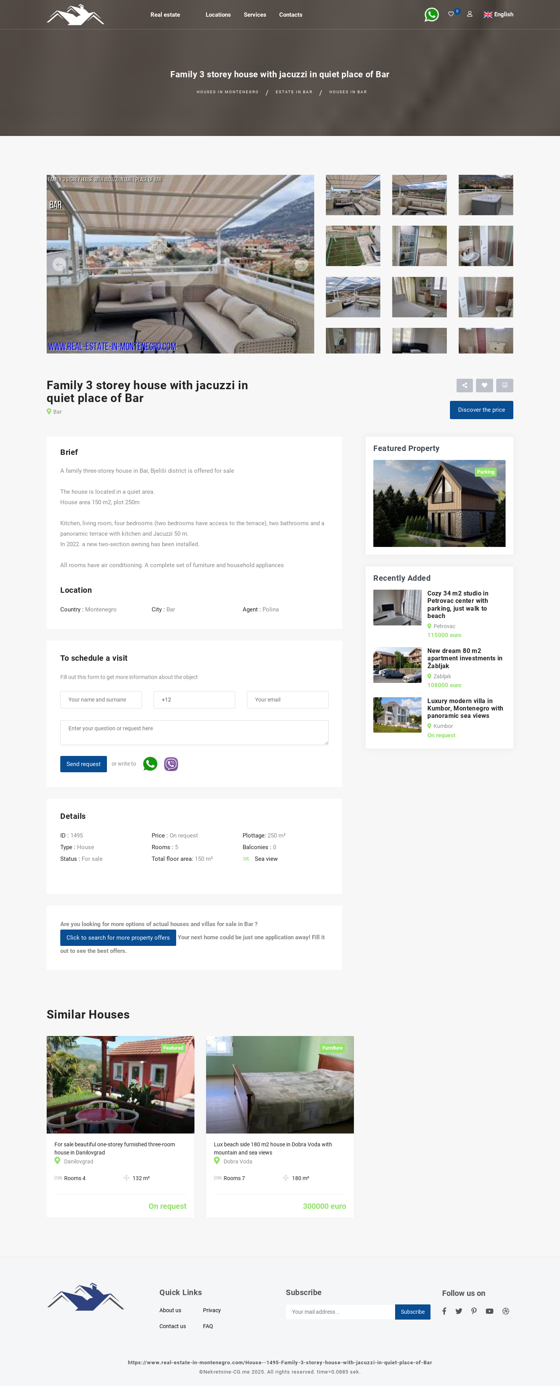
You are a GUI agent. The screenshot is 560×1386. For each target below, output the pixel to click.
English (503, 14)
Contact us (172, 1326)
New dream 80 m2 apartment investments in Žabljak (465, 658)
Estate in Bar (294, 92)
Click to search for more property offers (118, 937)
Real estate (165, 14)
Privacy (212, 1310)
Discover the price (481, 409)
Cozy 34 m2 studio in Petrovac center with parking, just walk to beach (457, 605)
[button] (67, 264)
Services (255, 14)
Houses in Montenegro (228, 92)
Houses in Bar (348, 92)
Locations (218, 14)
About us (170, 1310)
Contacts (291, 14)
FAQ (208, 1326)
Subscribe (413, 1312)
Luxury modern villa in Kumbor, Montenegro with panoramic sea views (465, 708)
